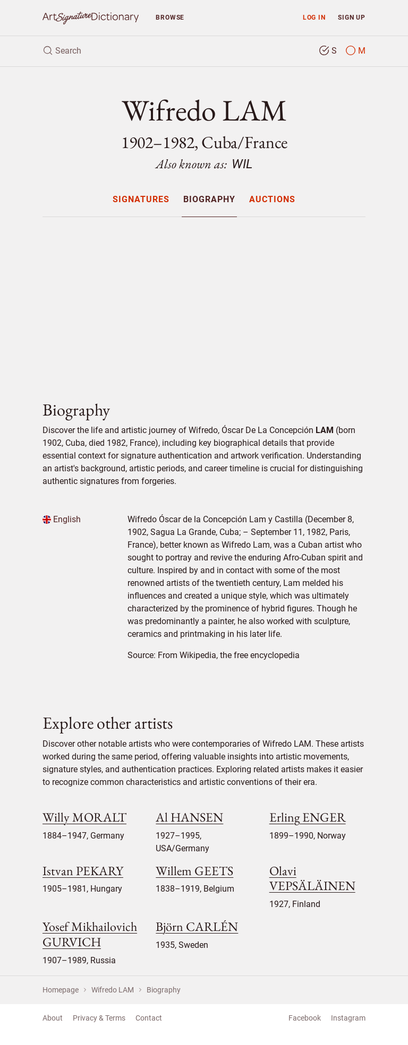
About (52, 1018)
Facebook (304, 1018)
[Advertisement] (204, 300)
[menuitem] (140, 199)
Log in (314, 17)
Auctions (272, 199)
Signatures (141, 199)
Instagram (348, 1018)
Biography (209, 199)
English (61, 519)
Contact (148, 1018)
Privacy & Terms (99, 1018)
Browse (170, 17)
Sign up (352, 17)
